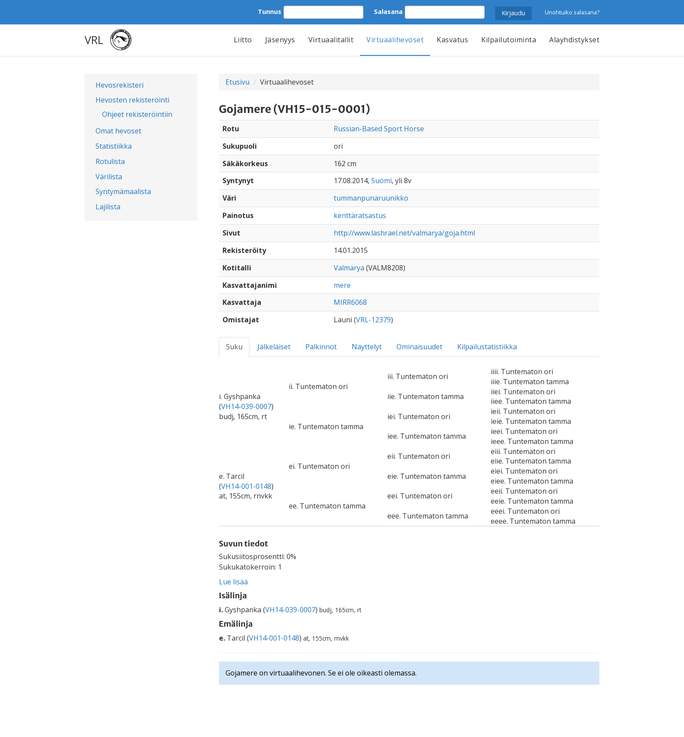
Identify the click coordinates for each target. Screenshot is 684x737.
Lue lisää (233, 582)
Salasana (388, 11)
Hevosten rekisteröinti (132, 100)
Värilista (109, 176)
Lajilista (108, 207)
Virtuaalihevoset (395, 39)
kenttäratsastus (360, 215)
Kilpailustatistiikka (487, 346)
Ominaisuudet (419, 346)
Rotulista (110, 161)
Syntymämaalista (123, 191)
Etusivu (238, 82)
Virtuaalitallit (331, 39)
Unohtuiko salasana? (572, 12)
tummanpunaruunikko (371, 198)
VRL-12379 (373, 319)
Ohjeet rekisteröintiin (137, 114)
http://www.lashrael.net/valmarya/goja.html (404, 233)
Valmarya (349, 268)
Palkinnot (321, 346)
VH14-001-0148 (246, 486)
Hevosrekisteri (120, 85)
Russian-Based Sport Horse (379, 128)
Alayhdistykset (574, 39)
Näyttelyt (367, 346)
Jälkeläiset (274, 346)
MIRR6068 (350, 302)
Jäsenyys (280, 39)
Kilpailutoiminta (508, 39)
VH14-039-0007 (246, 406)
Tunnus (269, 11)
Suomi (381, 180)
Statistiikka (114, 146)
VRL (94, 39)
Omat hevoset (118, 131)
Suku (234, 346)
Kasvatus (452, 39)
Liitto (243, 39)
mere (342, 285)
